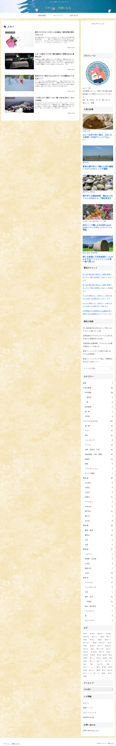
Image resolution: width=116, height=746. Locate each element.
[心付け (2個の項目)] (109, 649)
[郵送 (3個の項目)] (86, 646)
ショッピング (99, 440)
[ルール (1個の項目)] (92, 658)
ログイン (86, 703)
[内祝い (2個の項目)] (109, 652)
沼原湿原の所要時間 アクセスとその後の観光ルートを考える (97, 344)
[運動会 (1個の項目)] (105, 658)
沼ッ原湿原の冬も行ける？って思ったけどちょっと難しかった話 (97, 329)
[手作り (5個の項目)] (93, 640)
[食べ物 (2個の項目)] (102, 652)
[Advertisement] (98, 38)
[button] (111, 368)
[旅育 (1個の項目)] (86, 661)
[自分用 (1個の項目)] (99, 658)
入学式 (99, 492)
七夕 (99, 539)
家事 (98, 383)
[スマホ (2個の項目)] (100, 646)
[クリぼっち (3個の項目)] (87, 643)
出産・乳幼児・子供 (99, 449)
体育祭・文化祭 (99, 558)
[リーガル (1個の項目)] (109, 661)
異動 (99, 463)
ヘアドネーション (99, 468)
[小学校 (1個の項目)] (101, 664)
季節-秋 (98, 549)
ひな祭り (99, 482)
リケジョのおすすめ (98, 421)
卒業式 (99, 497)
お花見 (99, 487)
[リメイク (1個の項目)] (97, 673)
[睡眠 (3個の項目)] (95, 643)
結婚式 (99, 459)
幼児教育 (99, 406)
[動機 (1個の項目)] (98, 670)
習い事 (99, 411)
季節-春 (98, 478)
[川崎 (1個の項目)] (110, 667)
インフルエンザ (99, 587)
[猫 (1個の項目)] (111, 658)
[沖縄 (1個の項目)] (99, 655)
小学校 (99, 416)
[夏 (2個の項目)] (93, 649)
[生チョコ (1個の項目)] (100, 661)
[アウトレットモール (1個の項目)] (89, 667)
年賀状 (100, 601)
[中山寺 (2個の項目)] (86, 649)
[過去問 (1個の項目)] (86, 655)
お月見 (99, 563)
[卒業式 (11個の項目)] (109, 633)
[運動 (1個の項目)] (105, 655)
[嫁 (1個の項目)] (109, 664)
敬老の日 (99, 568)
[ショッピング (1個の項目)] (88, 673)
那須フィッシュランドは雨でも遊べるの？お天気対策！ (97, 352)
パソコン (99, 444)
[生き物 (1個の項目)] (110, 670)
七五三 (99, 573)
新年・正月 (99, 596)
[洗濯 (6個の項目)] (103, 636)
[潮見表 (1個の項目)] (93, 655)
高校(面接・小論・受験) (99, 454)
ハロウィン (99, 554)
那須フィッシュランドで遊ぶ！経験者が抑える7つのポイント (97, 360)
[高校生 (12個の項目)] (93, 633)
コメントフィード (89, 713)
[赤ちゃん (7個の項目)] (95, 636)
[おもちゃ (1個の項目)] (92, 670)
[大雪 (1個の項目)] (110, 673)
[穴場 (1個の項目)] (98, 667)
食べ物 (99, 425)
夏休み (99, 535)
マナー (99, 430)
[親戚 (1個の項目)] (104, 673)
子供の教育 (98, 387)
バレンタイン (99, 611)
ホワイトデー (99, 620)
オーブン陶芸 (99, 473)
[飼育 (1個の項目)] (98, 676)
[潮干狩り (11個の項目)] (101, 633)
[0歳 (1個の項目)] (110, 655)
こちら (96, 730)
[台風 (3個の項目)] (110, 643)
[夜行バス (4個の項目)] (108, 640)
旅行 (99, 435)
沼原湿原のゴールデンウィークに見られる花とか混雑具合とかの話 (97, 337)
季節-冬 (98, 577)
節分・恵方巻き (99, 606)
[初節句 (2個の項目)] (93, 646)
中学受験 (99, 392)
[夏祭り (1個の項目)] (86, 658)
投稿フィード (88, 708)
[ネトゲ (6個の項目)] (109, 636)
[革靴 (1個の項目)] (85, 670)
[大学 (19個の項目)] (86, 633)
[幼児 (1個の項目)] (103, 670)
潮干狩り (99, 511)
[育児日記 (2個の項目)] (109, 646)
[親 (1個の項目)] (93, 664)
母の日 (99, 516)
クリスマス (99, 582)
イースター (99, 501)
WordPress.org (88, 717)
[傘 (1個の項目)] (86, 664)
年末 (99, 592)
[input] (98, 368)
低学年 (100, 397)
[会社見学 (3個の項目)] (103, 643)
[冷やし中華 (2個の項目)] (100, 649)
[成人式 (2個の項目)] (86, 652)
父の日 (99, 520)
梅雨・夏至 (99, 530)
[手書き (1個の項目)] (104, 667)
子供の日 (99, 506)
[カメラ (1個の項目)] (92, 661)
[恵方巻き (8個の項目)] (87, 636)
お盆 (99, 544)
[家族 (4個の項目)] (101, 640)
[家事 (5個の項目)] (86, 640)
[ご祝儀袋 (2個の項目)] (94, 652)
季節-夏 (98, 525)
